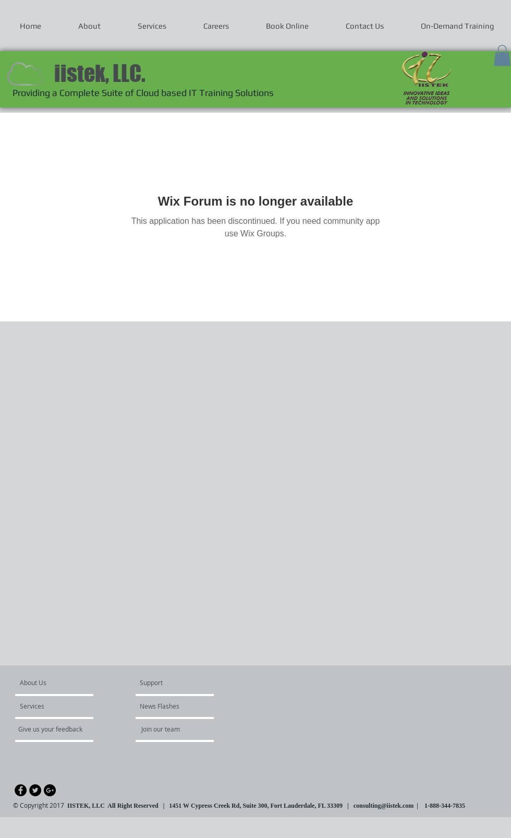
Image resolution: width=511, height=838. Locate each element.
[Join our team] (169, 729)
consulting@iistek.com (384, 805)
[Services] (50, 706)
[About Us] (60, 682)
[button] (502, 55)
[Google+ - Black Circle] (50, 790)
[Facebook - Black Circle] (21, 790)
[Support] (164, 682)
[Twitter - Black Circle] (35, 790)
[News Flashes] (170, 706)
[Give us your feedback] (55, 729)
